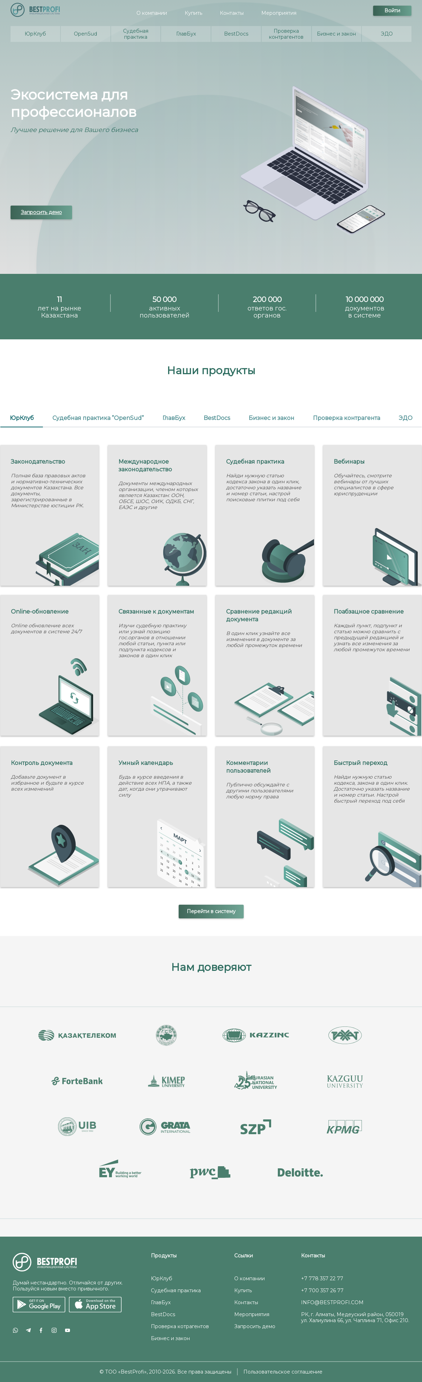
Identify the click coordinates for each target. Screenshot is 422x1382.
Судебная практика (176, 1290)
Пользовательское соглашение (282, 1372)
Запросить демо (41, 212)
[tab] (21, 418)
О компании (151, 13)
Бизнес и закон (170, 1338)
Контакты (232, 13)
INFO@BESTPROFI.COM (332, 1302)
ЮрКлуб (161, 1278)
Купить (193, 13)
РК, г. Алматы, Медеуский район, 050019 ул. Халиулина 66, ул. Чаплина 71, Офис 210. (355, 1317)
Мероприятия (278, 13)
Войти (392, 10)
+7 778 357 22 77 (322, 1278)
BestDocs (163, 1314)
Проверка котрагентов (180, 1326)
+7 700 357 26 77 (322, 1290)
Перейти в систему (211, 911)
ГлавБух (161, 1302)
